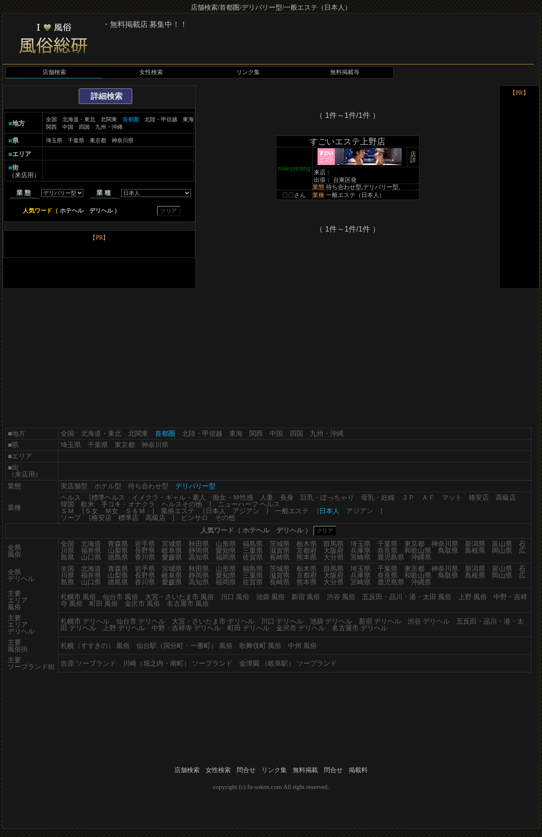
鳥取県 (448, 550)
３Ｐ (408, 497)
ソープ (71, 517)
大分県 (333, 557)
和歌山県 (417, 550)
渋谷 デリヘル (429, 621)
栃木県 (306, 543)
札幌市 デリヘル (85, 621)
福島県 (253, 543)
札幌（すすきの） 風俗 (95, 645)
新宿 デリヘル (380, 621)
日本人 (216, 510)
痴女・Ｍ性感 (233, 497)
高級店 (506, 497)
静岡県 (199, 550)
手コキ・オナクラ (128, 504)
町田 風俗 (103, 603)
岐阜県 (172, 550)
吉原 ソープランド (88, 663)
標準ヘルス (108, 497)
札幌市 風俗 (78, 596)
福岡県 (226, 557)
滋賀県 (280, 550)
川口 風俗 (235, 596)
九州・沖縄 (109, 127)
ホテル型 (107, 486)
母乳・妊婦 (378, 497)
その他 (225, 517)
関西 (51, 127)
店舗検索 (54, 72)
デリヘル (101, 211)
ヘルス (71, 497)
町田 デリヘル (248, 628)
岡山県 (502, 550)
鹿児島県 (390, 557)
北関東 (109, 119)
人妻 (266, 497)
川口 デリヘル (282, 621)
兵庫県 (360, 550)
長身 (287, 497)
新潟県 (475, 543)
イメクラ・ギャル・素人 (169, 497)
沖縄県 (421, 557)
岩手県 (145, 543)
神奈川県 (122, 140)
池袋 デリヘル (331, 621)
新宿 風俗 (305, 596)
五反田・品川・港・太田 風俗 (406, 596)
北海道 (91, 543)
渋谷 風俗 (341, 596)
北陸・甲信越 (160, 119)
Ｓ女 (91, 510)
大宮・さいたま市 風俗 (179, 596)
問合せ (246, 770)
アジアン (245, 510)
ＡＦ (428, 497)
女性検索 (151, 72)
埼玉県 (54, 140)
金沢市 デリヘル (300, 628)
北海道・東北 (78, 119)
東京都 (98, 140)
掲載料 (358, 770)
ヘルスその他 (182, 504)
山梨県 (118, 550)
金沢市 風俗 (142, 603)
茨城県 (280, 543)
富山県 (502, 543)
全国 (51, 119)
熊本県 (306, 557)
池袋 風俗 (270, 596)
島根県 (475, 550)
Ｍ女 (111, 510)
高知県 (199, 557)
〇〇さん (294, 195)
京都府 (306, 550)
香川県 (145, 557)
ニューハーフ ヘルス (249, 504)
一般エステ (292, 510)
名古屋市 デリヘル (359, 628)
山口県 (91, 557)
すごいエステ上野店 (347, 141)
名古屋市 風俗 (188, 603)
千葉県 (76, 140)
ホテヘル (71, 211)
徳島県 (118, 557)
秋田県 (199, 543)
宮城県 (172, 543)
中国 (67, 127)
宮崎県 (360, 557)
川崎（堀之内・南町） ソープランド (177, 663)
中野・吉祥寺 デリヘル (186, 628)
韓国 (67, 504)
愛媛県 (172, 557)
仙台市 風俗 (120, 596)
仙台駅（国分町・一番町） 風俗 (184, 645)
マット (452, 497)
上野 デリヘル (124, 628)
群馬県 (333, 543)
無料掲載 (305, 770)
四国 (84, 127)
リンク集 (248, 72)
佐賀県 (253, 557)
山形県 (226, 543)
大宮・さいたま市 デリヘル (213, 621)
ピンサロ (194, 517)
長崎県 (280, 557)
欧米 (87, 504)
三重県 (253, 550)
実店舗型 (74, 486)
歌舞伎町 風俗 (260, 645)
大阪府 (333, 550)
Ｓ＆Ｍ (135, 510)
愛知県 (226, 550)
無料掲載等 (345, 72)
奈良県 (387, 550)
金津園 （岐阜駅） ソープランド (288, 663)
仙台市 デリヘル (140, 621)
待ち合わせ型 (148, 486)
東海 (188, 119)
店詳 (413, 157)
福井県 (91, 550)
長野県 (145, 550)
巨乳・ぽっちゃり (327, 497)
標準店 (128, 517)
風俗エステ (178, 510)
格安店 (479, 497)
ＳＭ (67, 510)
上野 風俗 (472, 596)
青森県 (118, 543)
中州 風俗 (302, 645)
